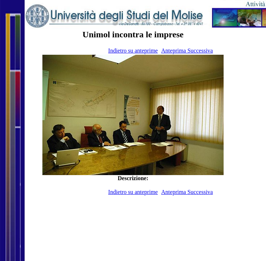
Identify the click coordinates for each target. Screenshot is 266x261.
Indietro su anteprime (133, 50)
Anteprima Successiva (187, 50)
